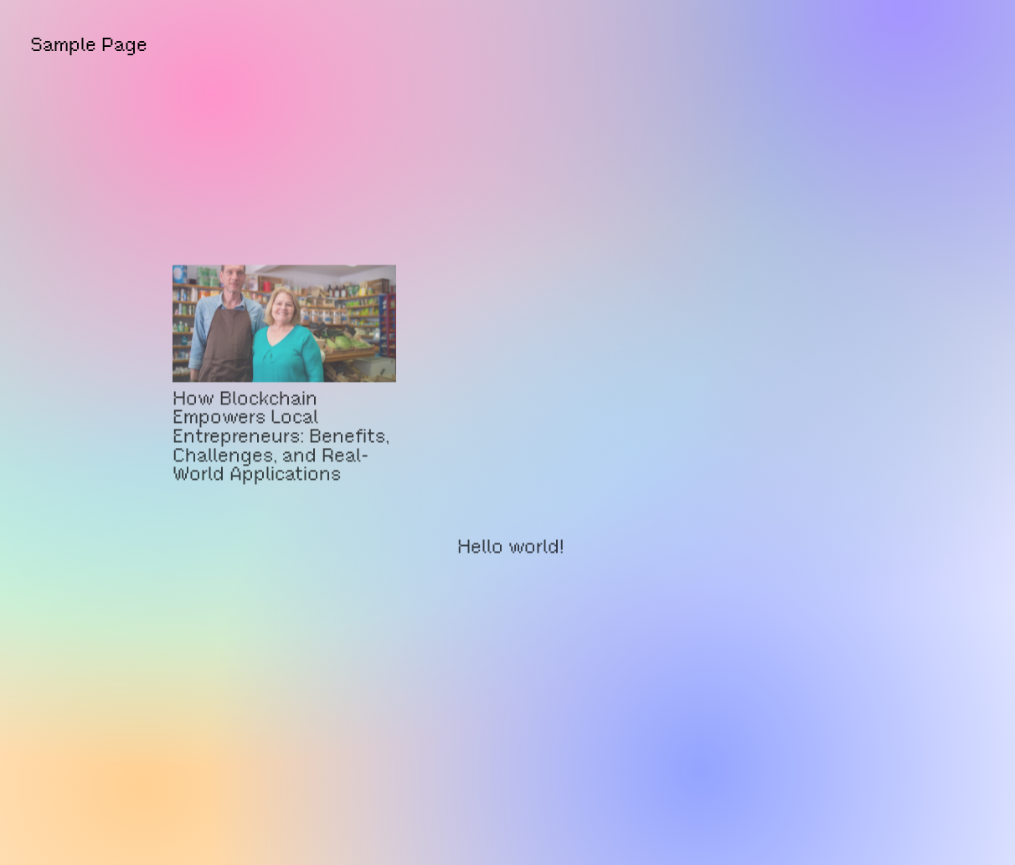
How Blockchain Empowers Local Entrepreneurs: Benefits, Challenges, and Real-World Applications (281, 451)
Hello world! (510, 562)
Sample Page (88, 44)
